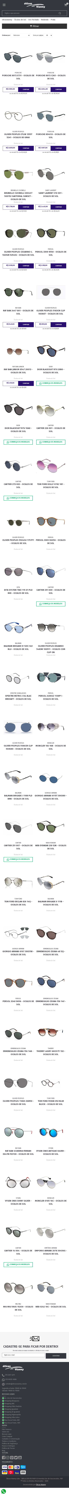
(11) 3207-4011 (8, 1375)
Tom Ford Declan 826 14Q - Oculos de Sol (18, 903)
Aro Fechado (33, 20)
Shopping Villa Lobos (12, 1417)
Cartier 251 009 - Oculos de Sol (50, 591)
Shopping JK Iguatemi (12, 1412)
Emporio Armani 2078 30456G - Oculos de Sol (51, 1252)
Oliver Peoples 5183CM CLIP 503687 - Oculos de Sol (50, 312)
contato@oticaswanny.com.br (14, 1384)
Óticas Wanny (41, 1485)
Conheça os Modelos (50, 383)
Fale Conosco (6, 1429)
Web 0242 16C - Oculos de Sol (50, 1306)
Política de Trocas (8, 1448)
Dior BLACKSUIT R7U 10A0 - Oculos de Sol (18, 430)
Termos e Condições (9, 1441)
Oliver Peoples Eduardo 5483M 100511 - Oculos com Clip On (50, 649)
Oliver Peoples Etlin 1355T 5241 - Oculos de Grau (18, 136)
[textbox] (28, 13)
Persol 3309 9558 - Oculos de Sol (50, 253)
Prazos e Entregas (8, 1446)
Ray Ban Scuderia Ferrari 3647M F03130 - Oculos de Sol (18, 1152)
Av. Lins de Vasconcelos (13, 1398)
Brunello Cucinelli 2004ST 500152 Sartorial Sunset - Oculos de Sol (18, 196)
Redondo (44, 20)
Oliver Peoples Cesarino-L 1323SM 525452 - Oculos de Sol (18, 253)
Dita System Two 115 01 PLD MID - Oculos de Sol (18, 591)
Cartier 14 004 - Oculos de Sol (18, 1252)
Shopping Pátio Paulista (13, 1406)
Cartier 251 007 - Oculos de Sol (18, 847)
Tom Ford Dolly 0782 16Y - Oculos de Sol (50, 486)
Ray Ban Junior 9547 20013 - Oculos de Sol (18, 371)
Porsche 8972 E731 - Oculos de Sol (18, 77)
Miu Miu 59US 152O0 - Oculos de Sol (18, 1308)
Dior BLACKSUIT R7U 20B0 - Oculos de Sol (50, 371)
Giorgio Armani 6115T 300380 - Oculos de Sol (51, 797)
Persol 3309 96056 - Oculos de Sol (51, 541)
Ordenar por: (6, 35)
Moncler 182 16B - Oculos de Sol (51, 747)
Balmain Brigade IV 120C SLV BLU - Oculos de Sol (18, 647)
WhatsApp (3, 1398)
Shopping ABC (10, 1404)
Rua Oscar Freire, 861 (12, 1420)
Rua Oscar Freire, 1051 (12, 1423)
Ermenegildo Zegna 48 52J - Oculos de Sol (51, 953)
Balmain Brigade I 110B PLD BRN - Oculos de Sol (18, 797)
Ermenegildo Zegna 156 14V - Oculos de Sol (51, 1003)
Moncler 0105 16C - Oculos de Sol (51, 1202)
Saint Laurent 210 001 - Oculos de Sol (51, 194)
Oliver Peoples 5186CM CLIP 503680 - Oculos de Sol (18, 747)
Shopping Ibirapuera (12, 1401)
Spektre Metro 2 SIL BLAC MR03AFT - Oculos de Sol (18, 697)
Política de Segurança (10, 1443)
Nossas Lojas (6, 1434)
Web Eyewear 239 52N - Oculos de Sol (50, 847)
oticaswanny (7, 20)
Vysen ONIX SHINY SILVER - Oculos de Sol (18, 1202)
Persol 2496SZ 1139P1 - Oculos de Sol (51, 697)
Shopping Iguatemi (11, 1409)
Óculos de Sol (20, 20)
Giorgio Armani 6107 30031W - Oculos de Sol (18, 953)
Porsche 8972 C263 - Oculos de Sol (51, 77)
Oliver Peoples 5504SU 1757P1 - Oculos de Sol (18, 541)
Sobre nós (5, 1432)
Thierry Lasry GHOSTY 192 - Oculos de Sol (50, 1053)
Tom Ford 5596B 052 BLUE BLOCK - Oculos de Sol (51, 1102)
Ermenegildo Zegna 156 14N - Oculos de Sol (18, 1053)
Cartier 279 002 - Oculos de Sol (18, 486)
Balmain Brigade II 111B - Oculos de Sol (51, 903)
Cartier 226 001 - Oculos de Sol (50, 430)
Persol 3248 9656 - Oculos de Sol (18, 1003)
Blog (3, 1451)
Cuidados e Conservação (11, 1439)
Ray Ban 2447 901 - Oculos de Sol (18, 312)
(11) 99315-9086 (9, 1379)
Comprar (26, 89)
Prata (53, 20)
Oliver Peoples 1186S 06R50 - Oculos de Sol (18, 1102)
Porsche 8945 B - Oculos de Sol (50, 136)
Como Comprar (7, 1436)
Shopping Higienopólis (13, 1415)
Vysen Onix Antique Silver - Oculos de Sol (50, 1152)
